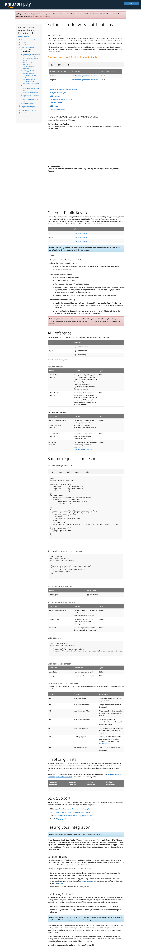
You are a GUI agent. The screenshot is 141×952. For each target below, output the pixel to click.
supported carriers (88, 881)
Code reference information (28, 110)
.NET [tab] (68, 472)
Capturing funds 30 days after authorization (31, 96)
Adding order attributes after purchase (31, 59)
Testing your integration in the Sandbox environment (29, 107)
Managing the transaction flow (31, 83)
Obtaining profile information (31, 71)
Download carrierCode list (83, 449)
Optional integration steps (28, 47)
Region (131, 3)
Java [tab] (60, 472)
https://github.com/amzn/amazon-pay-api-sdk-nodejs (75, 819)
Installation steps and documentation (85, 76)
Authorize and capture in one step (31, 89)
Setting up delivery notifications (28, 50)
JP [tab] (68, 65)
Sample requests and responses (61, 99)
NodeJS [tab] (77, 472)
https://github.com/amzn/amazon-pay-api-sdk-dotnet (73, 816)
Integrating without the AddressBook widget (29, 80)
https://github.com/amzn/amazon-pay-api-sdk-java (72, 812)
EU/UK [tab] (60, 65)
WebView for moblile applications (28, 67)
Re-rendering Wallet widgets (30, 86)
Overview (23, 42)
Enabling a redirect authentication (28, 63)
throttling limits (104, 744)
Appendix (23, 113)
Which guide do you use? (28, 40)
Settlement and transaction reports (30, 100)
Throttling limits (56, 103)
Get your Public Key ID (58, 93)
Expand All (26, 36)
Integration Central (80, 233)
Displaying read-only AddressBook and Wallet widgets (30, 75)
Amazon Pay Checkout (41, 16)
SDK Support (54, 106)
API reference (55, 96)
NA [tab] (52, 65)
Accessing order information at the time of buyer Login (31, 55)
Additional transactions (27, 103)
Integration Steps (25, 45)
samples (60, 883)
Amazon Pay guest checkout (30, 92)
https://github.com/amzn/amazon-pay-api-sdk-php (72, 809)
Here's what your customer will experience (64, 89)
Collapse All (20, 36)
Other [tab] (87, 472)
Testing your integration (58, 109)
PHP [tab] (52, 472)
